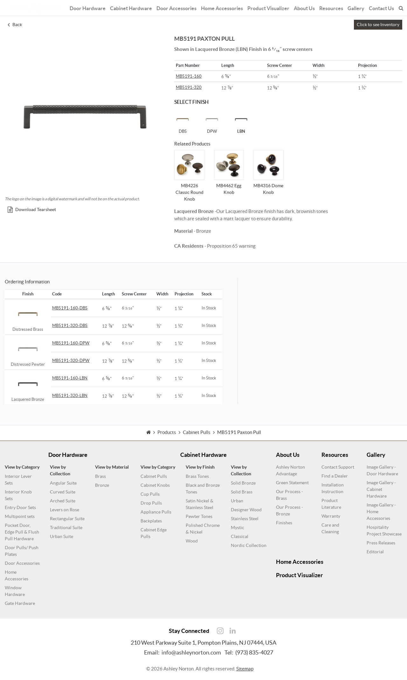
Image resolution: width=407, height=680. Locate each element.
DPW (212, 122)
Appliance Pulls (156, 511)
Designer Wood (246, 509)
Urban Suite (61, 536)
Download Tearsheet (32, 209)
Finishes (284, 522)
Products (166, 439)
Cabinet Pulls (154, 476)
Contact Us (377, 7)
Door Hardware (91, 7)
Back (15, 24)
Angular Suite (63, 482)
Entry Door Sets (20, 507)
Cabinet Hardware (133, 7)
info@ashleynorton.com (191, 652)
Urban (237, 500)
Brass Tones (197, 476)
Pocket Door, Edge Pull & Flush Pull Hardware (22, 532)
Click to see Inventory (378, 24)
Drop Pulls (151, 503)
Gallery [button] (352, 7)
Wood (192, 540)
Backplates (151, 520)
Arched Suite (62, 500)
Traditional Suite (66, 527)
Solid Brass (241, 491)
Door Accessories (177, 7)
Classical (239, 536)
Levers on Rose (64, 509)
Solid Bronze (243, 482)
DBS (182, 122)
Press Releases (381, 542)
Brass (100, 476)
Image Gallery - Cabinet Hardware (381, 489)
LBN (241, 122)
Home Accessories (221, 7)
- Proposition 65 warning (215, 246)
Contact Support (337, 467)
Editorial (375, 551)
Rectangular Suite (67, 518)
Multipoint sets (20, 516)
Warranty (330, 516)
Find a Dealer (334, 475)
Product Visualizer (266, 7)
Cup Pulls (150, 494)
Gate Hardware (20, 603)
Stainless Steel (245, 518)
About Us (301, 7)
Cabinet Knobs (155, 485)
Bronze (102, 485)
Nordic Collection (248, 545)
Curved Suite (62, 491)
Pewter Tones (199, 516)
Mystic (237, 527)
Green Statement (292, 482)
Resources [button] (328, 7)
